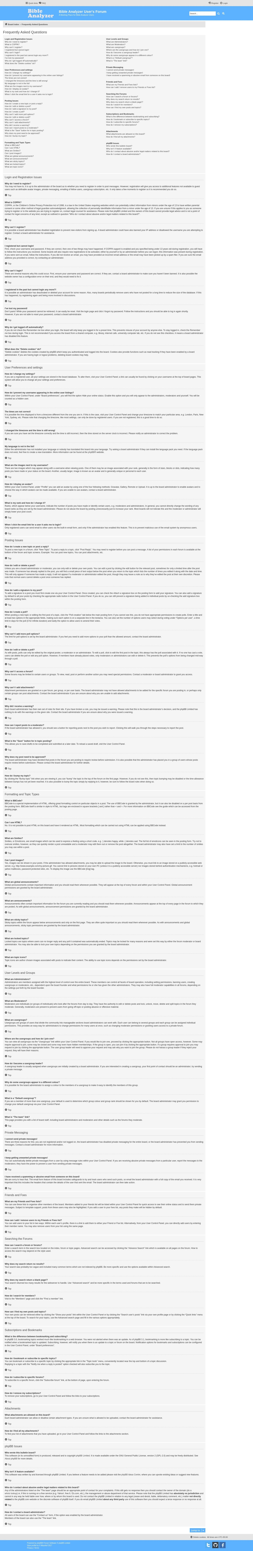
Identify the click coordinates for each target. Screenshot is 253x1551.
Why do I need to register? (16, 42)
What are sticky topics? (15, 161)
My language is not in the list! (17, 83)
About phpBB (11, 1458)
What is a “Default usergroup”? (119, 58)
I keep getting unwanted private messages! (124, 73)
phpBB (91, 452)
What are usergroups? (115, 47)
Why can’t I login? (12, 52)
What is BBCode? (12, 145)
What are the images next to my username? (23, 86)
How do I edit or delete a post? (18, 106)
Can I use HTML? (12, 148)
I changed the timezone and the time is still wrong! (26, 81)
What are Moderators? (115, 44)
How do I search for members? (119, 105)
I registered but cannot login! (17, 50)
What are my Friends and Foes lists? (122, 85)
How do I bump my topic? (16, 136)
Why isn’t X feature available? (119, 149)
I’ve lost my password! (14, 58)
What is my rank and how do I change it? (22, 91)
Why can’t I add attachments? (17, 122)
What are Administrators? (117, 42)
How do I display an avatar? (17, 89)
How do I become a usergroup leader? (122, 52)
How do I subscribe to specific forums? (122, 122)
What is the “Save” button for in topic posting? (24, 130)
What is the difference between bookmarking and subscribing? (132, 117)
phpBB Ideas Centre (130, 1474)
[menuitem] (42, 3)
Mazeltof (44, 1545)
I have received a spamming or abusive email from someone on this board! (138, 75)
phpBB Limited (83, 1455)
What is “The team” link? (116, 61)
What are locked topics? (15, 164)
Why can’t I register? (13, 47)
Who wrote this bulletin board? (119, 146)
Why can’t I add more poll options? (19, 114)
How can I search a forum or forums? (122, 97)
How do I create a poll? (15, 112)
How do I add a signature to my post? (21, 109)
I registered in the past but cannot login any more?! (26, 55)
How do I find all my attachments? (120, 137)
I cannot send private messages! (120, 70)
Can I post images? (13, 153)
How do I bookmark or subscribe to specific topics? (128, 119)
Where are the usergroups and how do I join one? (127, 50)
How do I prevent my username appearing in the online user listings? (34, 75)
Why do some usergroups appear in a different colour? (129, 55)
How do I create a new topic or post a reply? (24, 104)
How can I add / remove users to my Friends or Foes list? (130, 87)
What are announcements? (16, 159)
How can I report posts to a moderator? (21, 128)
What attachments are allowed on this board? (125, 134)
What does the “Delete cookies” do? (20, 63)
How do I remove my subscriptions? (121, 125)
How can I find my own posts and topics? (123, 107)
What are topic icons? (14, 167)
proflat (33, 1545)
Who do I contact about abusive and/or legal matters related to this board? (138, 151)
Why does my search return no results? (123, 99)
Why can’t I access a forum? (17, 120)
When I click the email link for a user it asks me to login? (29, 94)
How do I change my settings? (18, 73)
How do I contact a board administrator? (123, 154)
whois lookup (11, 1493)
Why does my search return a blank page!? (124, 102)
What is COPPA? (12, 44)
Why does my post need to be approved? (22, 133)
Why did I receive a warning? (17, 125)
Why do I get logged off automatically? (21, 61)
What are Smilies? (12, 151)
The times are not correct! (16, 78)
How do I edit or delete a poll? (17, 117)
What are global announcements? (19, 156)
